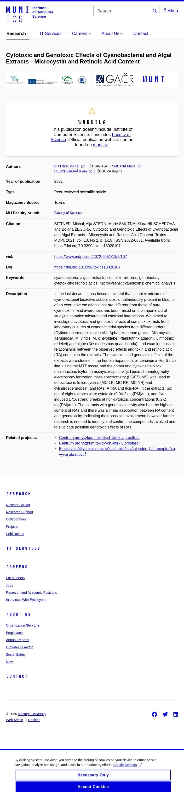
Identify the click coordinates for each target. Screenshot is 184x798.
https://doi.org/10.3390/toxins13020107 (87, 267)
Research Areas (18, 505)
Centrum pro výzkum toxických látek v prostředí (99, 438)
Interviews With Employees (26, 600)
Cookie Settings (127, 769)
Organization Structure (23, 625)
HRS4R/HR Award (19, 647)
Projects (12, 527)
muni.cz (100, 144)
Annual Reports (17, 640)
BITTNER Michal (69, 166)
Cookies (34, 720)
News (10, 662)
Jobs (9, 585)
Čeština (170, 10)
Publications (15, 534)
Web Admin (14, 720)
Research (18, 493)
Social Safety (16, 654)
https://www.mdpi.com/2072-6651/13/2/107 (90, 257)
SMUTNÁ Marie (126, 166)
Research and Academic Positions (31, 592)
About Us (18, 614)
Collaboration (16, 519)
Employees (14, 633)
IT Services (23, 548)
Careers (17, 567)
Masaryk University (32, 714)
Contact (17, 676)
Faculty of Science (68, 213)
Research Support (19, 512)
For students (15, 578)
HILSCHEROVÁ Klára (73, 171)
